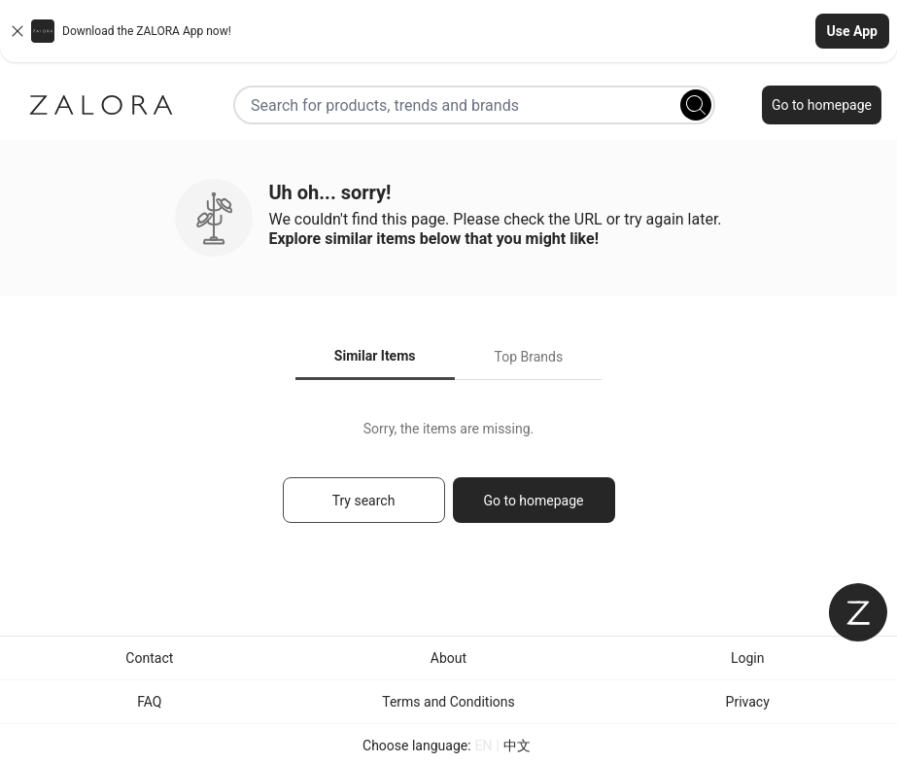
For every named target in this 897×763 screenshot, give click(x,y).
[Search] (695, 105)
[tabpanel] (448, 480)
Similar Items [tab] (375, 356)
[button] (448, 31)
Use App (852, 31)
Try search (364, 500)
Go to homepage (822, 105)
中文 (517, 745)
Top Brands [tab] (529, 356)
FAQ (149, 702)
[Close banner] (17, 31)
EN (484, 745)
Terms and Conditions (448, 702)
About (448, 658)
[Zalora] (101, 105)
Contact (149, 658)
